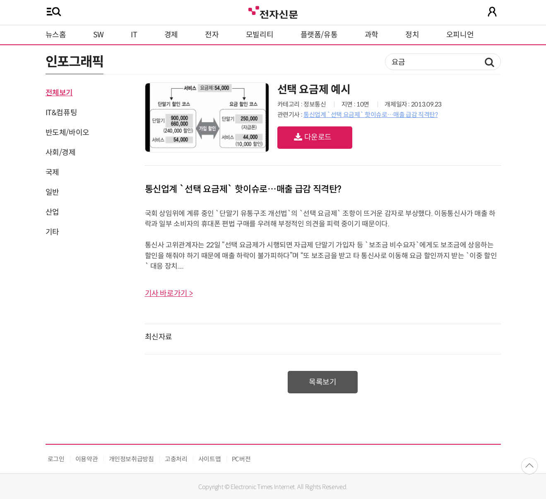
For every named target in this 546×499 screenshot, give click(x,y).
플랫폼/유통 (319, 34)
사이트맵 (209, 459)
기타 (52, 232)
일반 (52, 192)
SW (98, 34)
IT (134, 34)
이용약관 (86, 459)
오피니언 (460, 34)
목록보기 (323, 382)
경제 (171, 34)
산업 (52, 212)
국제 (52, 172)
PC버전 (241, 459)
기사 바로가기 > (169, 293)
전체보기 (59, 92)
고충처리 (176, 459)
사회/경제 (61, 152)
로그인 (56, 459)
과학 (371, 34)
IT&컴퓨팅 (61, 112)
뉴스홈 (56, 34)
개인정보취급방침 (131, 459)
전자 (212, 34)
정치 (412, 34)
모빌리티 (260, 34)
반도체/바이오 (67, 132)
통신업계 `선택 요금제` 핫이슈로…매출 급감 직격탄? (370, 115)
